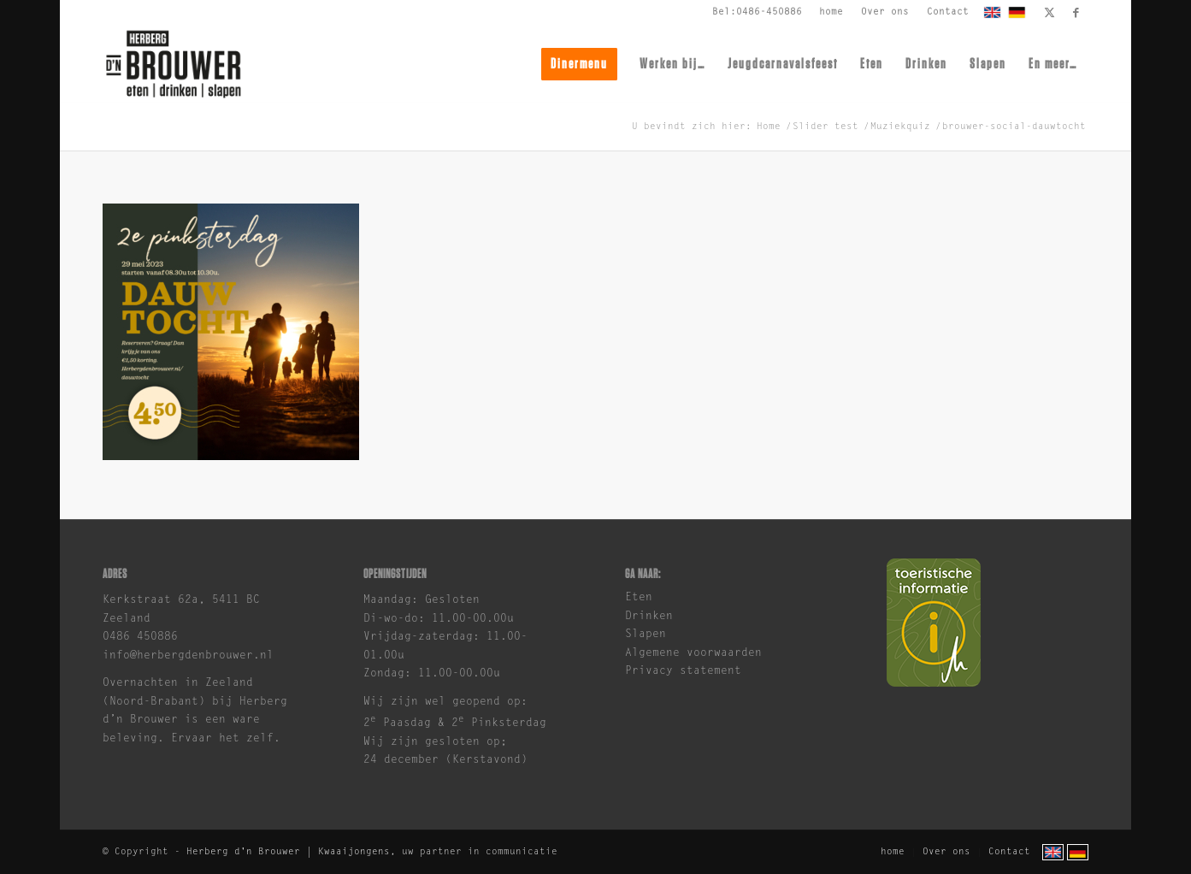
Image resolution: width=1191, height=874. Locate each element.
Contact (948, 12)
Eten (638, 597)
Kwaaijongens (354, 852)
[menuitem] (831, 13)
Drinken (649, 616)
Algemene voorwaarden (693, 652)
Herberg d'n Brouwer (243, 852)
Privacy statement (683, 670)
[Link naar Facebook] (1075, 13)
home (831, 12)
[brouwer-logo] (173, 64)
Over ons (885, 12)
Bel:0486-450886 (757, 12)
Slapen (645, 634)
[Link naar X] (1049, 13)
